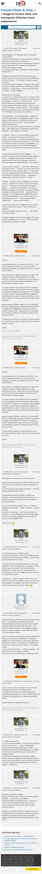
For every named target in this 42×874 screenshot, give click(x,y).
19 (26, 44)
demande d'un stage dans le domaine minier (18, 849)
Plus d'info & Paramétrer (26, 872)
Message (36, 48)
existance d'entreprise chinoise (14, 847)
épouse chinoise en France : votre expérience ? (19, 836)
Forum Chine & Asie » (18, 10)
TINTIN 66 (21, 243)
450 (26, 247)
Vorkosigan (21, 604)
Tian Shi (21, 40)
